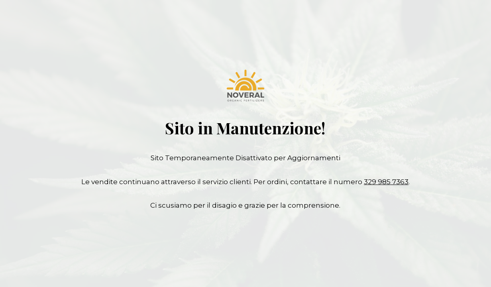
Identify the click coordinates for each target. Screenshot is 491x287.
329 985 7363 (386, 182)
